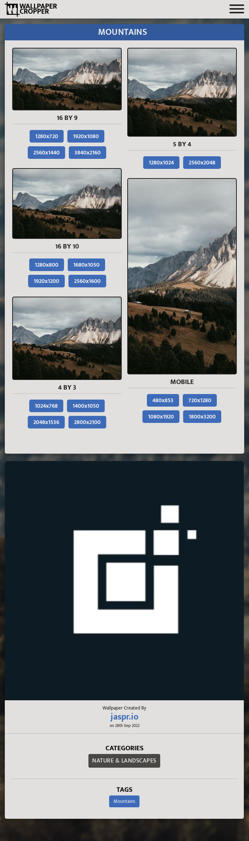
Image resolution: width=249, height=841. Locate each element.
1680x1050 (86, 265)
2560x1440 (46, 153)
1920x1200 (46, 281)
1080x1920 (161, 417)
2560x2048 (202, 163)
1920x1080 (86, 136)
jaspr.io (124, 717)
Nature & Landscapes (124, 761)
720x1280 (199, 401)
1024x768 (46, 406)
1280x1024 (161, 163)
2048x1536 (46, 422)
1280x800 (46, 265)
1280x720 (46, 136)
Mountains (124, 801)
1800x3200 (202, 417)
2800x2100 (87, 422)
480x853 (163, 401)
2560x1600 (87, 281)
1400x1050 (86, 406)
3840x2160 (87, 153)
